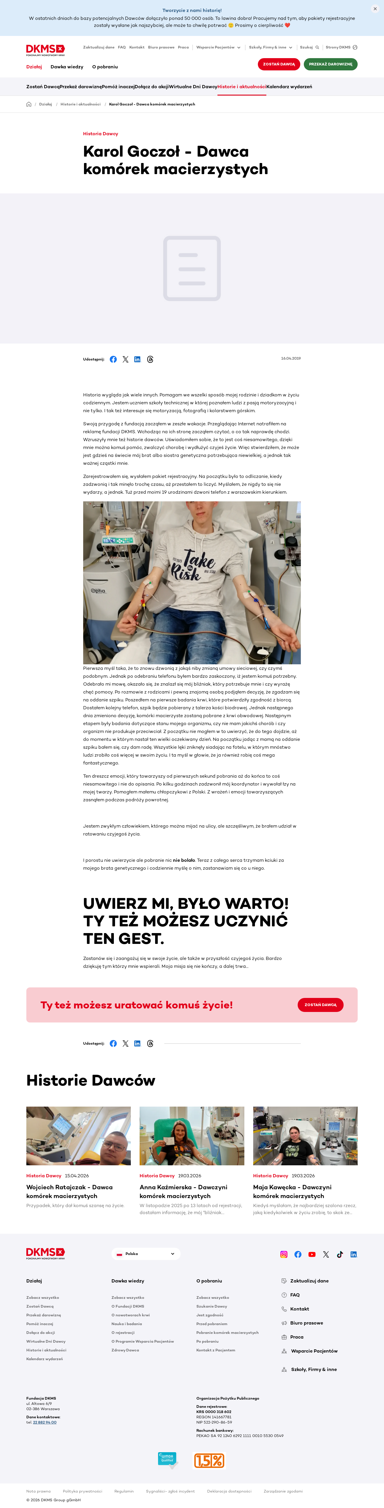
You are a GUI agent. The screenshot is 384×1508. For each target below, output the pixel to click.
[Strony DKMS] (340, 47)
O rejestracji (123, 1332)
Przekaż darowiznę (330, 64)
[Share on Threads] (150, 359)
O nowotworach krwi (131, 1315)
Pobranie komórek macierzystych (227, 1332)
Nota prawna (38, 1491)
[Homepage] (29, 104)
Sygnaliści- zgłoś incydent (170, 1491)
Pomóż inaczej (118, 86)
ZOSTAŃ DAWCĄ (321, 1005)
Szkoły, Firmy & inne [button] (271, 47)
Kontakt (137, 47)
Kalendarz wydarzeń (289, 86)
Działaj (34, 67)
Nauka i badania (127, 1324)
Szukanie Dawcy (211, 1306)
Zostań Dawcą (279, 64)
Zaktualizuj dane (98, 47)
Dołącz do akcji (152, 86)
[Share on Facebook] (113, 359)
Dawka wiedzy (67, 67)
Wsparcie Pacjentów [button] (218, 47)
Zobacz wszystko (42, 1297)
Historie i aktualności (241, 86)
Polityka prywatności (82, 1491)
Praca (183, 47)
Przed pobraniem (211, 1324)
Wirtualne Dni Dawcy (193, 86)
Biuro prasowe (161, 47)
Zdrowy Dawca (125, 1350)
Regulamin (124, 1491)
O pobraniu (105, 67)
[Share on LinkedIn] (137, 359)
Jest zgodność (210, 1315)
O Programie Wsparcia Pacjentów (143, 1341)
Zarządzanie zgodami (283, 1491)
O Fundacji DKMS (128, 1306)
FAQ (122, 47)
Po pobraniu (207, 1341)
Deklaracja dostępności (229, 1491)
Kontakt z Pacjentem (215, 1350)
